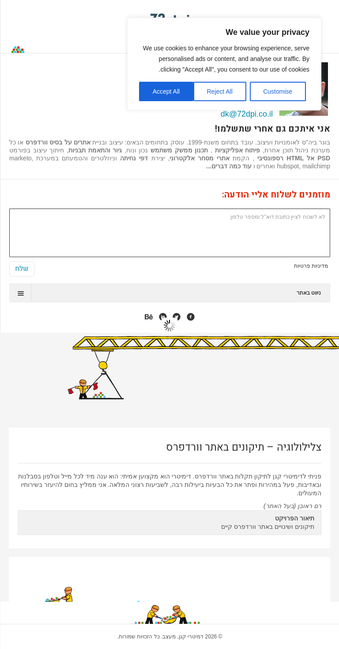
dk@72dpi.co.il (247, 114)
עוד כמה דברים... (228, 166)
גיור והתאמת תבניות (95, 150)
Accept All (166, 91)
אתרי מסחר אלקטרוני (200, 158)
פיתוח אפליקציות (236, 150)
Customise (277, 91)
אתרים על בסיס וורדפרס (58, 142)
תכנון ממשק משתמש (179, 150)
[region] (224, 64)
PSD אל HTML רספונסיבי (293, 158)
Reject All (219, 91)
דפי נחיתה (134, 158)
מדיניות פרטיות (311, 266)
